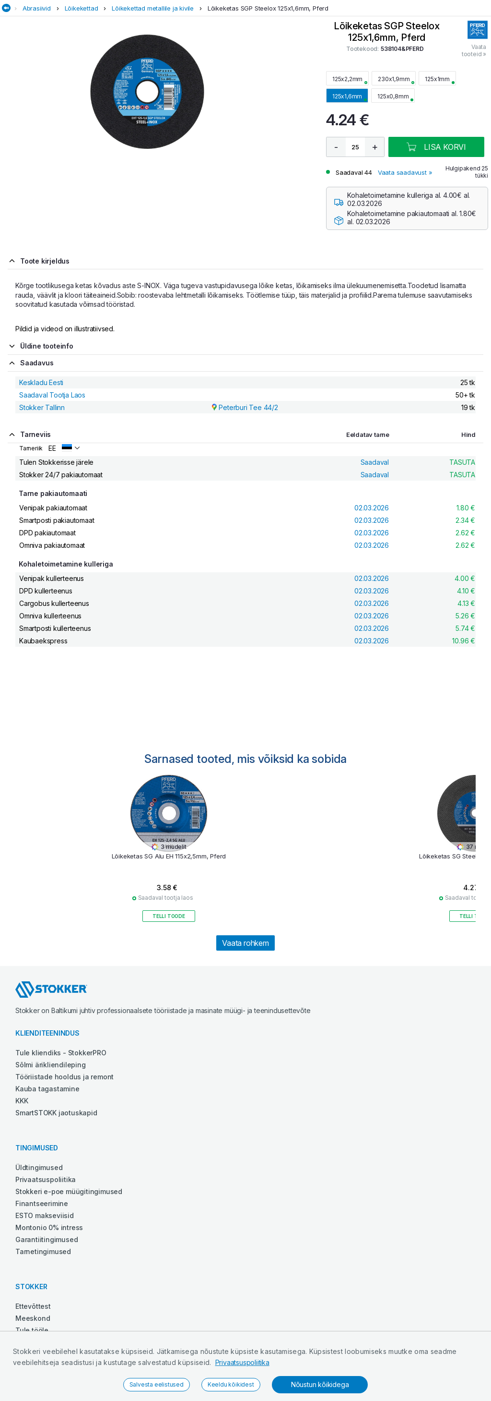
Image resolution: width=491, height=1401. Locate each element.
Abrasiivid (37, 8)
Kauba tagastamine (47, 1089)
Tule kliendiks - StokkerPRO (60, 1053)
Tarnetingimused (43, 1251)
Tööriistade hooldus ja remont (64, 1077)
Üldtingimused (38, 1167)
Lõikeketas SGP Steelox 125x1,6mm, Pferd (268, 8)
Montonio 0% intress (49, 1227)
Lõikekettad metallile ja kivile (153, 8)
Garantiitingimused (46, 1239)
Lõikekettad (81, 8)
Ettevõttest (33, 1306)
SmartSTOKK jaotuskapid (56, 1113)
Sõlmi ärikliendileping (50, 1065)
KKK (21, 1101)
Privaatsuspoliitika (242, 1362)
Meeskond (32, 1318)
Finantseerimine (41, 1203)
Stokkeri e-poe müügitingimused (68, 1191)
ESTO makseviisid (44, 1215)
